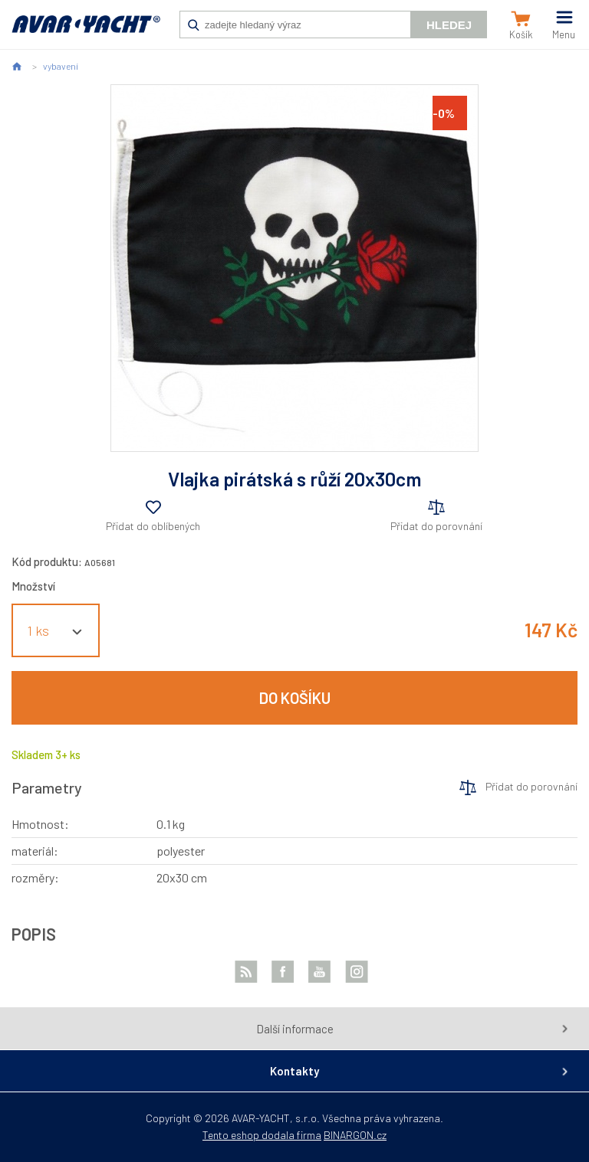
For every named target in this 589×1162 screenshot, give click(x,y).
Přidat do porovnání (436, 525)
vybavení (60, 66)
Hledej (449, 24)
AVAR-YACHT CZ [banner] (86, 32)
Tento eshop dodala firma (261, 1134)
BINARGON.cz (355, 1134)
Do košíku (295, 698)
